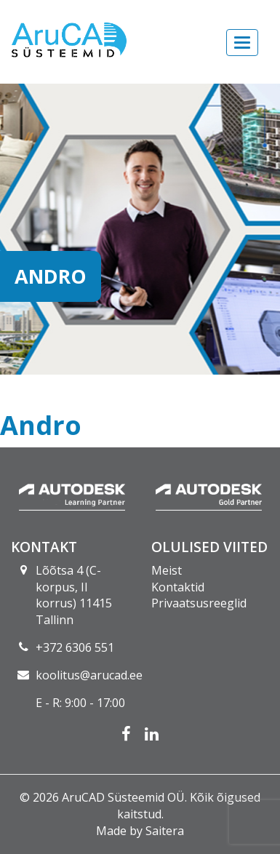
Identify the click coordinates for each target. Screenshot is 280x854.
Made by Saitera (140, 831)
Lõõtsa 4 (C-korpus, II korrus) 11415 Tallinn (74, 595)
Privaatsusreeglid (199, 603)
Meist (166, 570)
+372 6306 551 (75, 647)
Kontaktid (177, 587)
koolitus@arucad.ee (89, 675)
